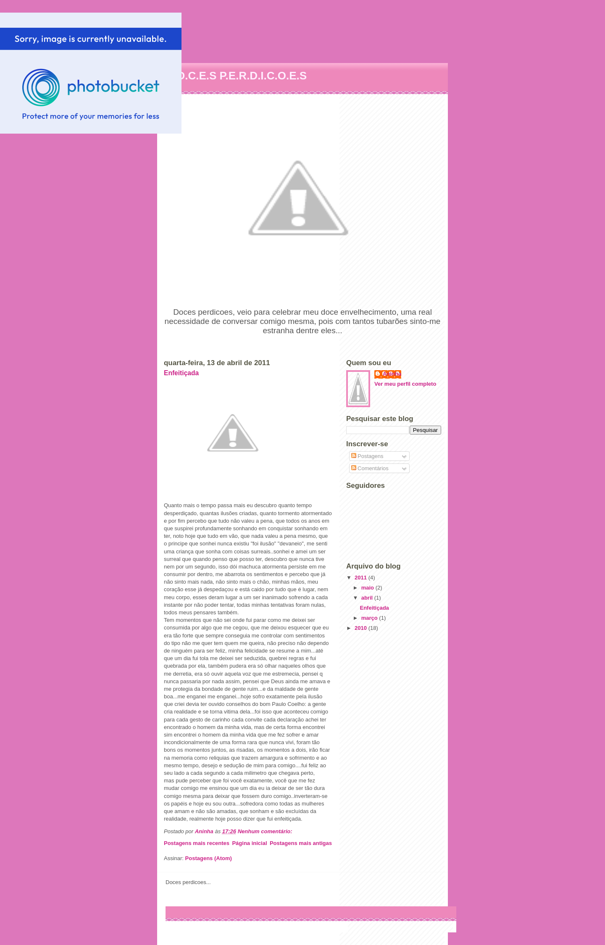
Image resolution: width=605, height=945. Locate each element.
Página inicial (249, 843)
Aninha (392, 374)
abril (367, 598)
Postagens (367, 456)
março (370, 618)
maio (368, 587)
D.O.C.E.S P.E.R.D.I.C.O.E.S (236, 75)
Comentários (370, 468)
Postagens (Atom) (208, 858)
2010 (361, 628)
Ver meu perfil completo (405, 384)
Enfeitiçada (181, 372)
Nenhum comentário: (266, 831)
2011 (361, 577)
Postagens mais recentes (196, 843)
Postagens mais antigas (301, 843)
